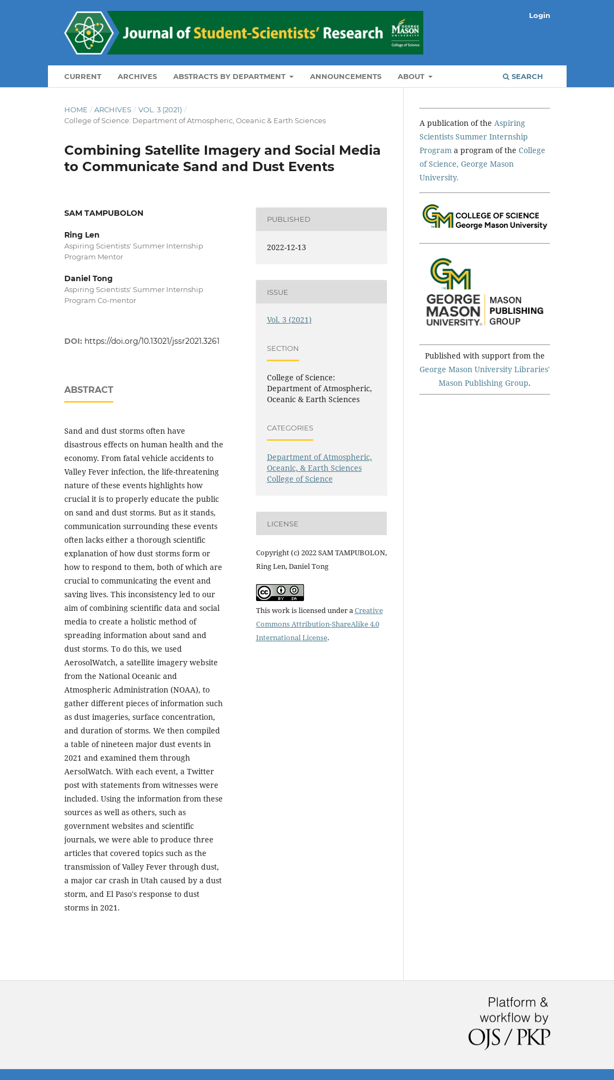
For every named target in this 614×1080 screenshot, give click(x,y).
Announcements (345, 76)
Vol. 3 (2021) (160, 109)
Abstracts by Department (230, 76)
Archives (137, 76)
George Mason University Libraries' (485, 369)
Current (82, 76)
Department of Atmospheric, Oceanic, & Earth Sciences (319, 462)
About (412, 76)
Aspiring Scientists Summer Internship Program (474, 136)
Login (539, 15)
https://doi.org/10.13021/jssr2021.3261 (152, 341)
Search (523, 76)
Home (76, 109)
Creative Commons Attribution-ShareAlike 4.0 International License (319, 623)
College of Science (300, 479)
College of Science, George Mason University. (482, 164)
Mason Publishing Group (483, 383)
